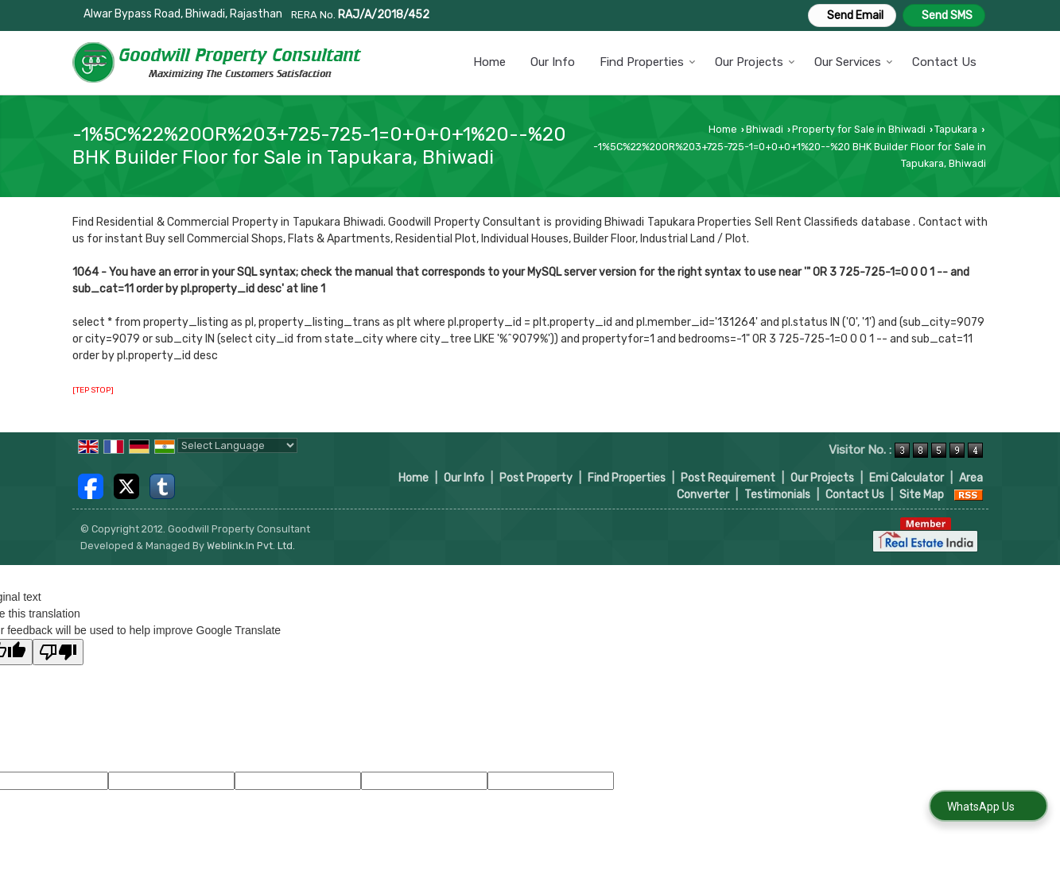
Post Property (536, 478)
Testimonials (777, 494)
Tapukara (955, 129)
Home (489, 62)
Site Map (921, 494)
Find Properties (648, 62)
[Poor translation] (58, 652)
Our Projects (755, 62)
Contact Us (944, 62)
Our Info (552, 62)
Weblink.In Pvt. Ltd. (251, 546)
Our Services (853, 62)
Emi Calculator (906, 478)
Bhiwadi (764, 129)
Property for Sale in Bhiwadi (859, 129)
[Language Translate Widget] (237, 445)
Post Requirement (728, 478)
